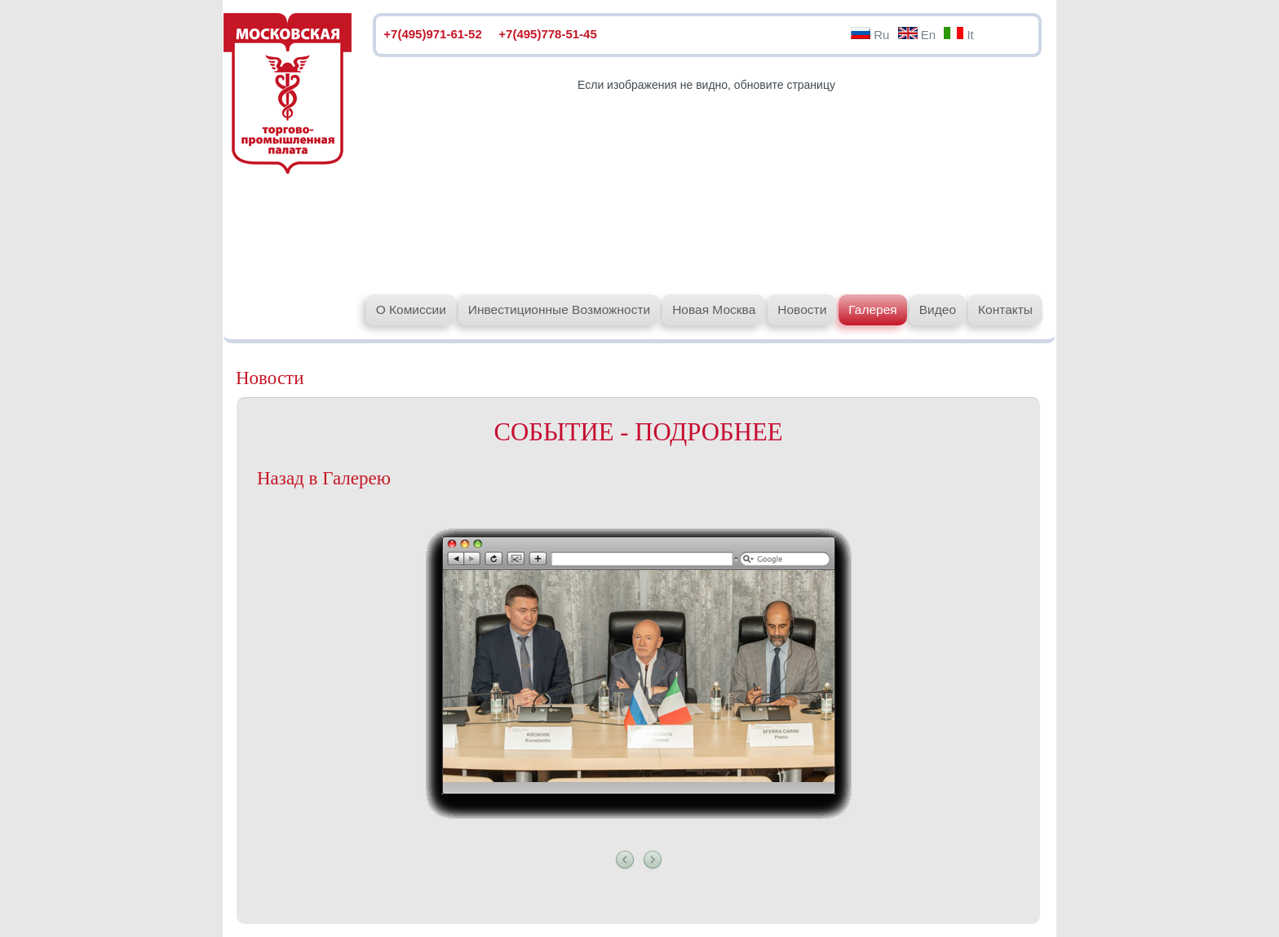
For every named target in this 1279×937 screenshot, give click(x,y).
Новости (801, 309)
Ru (870, 35)
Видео (937, 309)
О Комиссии (411, 309)
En (917, 35)
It (959, 35)
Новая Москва (713, 309)
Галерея (872, 309)
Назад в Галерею (324, 478)
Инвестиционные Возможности (559, 309)
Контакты (1005, 309)
